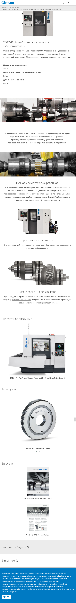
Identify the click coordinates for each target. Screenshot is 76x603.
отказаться (42, 589)
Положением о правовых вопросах (41, 587)
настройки (13, 592)
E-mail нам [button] (10, 560)
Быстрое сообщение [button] (15, 547)
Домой (4, 7)
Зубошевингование (13, 7)
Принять (6, 597)
